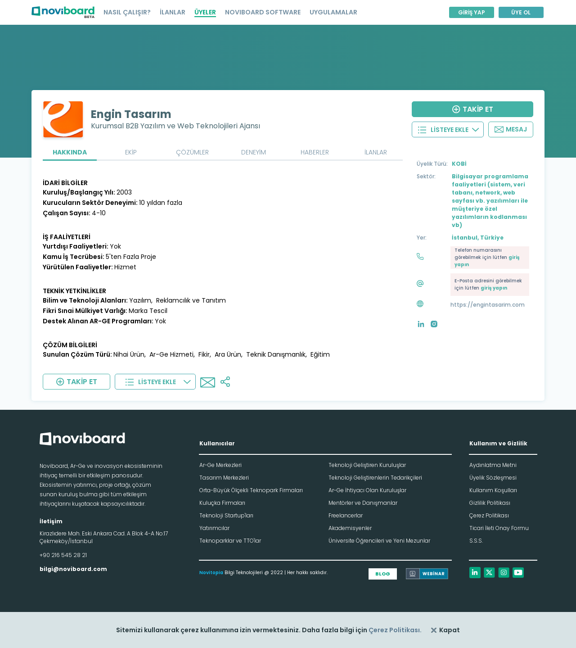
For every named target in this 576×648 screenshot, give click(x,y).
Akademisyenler (350, 528)
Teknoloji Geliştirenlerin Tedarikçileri (375, 477)
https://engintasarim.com (487, 304)
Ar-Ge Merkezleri (220, 465)
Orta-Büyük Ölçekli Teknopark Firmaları (251, 490)
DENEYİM (253, 152)
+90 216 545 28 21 (63, 555)
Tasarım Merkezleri (224, 477)
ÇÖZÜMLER (192, 152)
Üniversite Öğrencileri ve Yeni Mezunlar (379, 540)
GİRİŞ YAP (471, 12)
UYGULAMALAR (333, 12)
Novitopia (211, 572)
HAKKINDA (70, 152)
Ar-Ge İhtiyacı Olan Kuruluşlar (367, 490)
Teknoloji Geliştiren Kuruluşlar (367, 465)
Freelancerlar (345, 515)
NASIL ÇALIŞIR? (127, 12)
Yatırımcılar (214, 528)
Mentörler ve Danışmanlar (362, 503)
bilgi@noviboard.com (73, 569)
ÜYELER (205, 12)
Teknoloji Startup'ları (226, 515)
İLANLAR (172, 12)
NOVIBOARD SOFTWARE (263, 12)
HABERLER (315, 152)
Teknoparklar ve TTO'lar (230, 540)
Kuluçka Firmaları (222, 503)
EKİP (131, 152)
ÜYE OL (521, 12)
